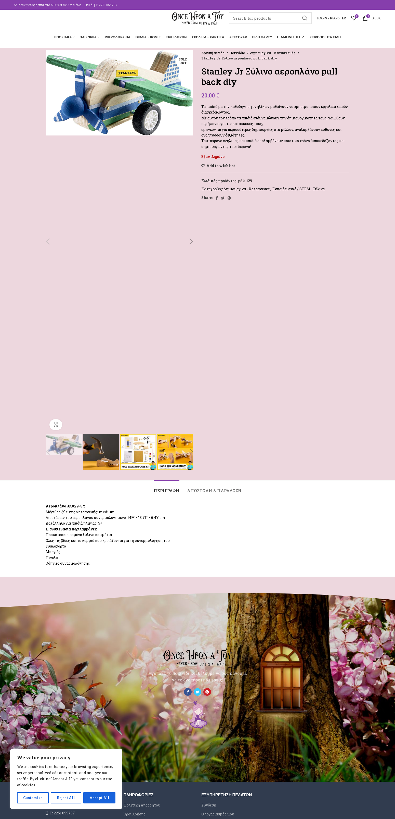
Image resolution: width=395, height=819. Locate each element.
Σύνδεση (208, 803)
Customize (33, 797)
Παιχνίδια (237, 51)
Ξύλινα (319, 187)
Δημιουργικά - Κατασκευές (272, 51)
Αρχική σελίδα (213, 51)
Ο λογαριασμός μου (217, 812)
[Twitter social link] (222, 196)
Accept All (99, 797)
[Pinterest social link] (229, 196)
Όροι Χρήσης (135, 812)
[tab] (166, 486)
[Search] (275, 22)
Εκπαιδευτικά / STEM (291, 187)
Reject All (66, 797)
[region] (66, 779)
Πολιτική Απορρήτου (142, 803)
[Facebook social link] (216, 196)
